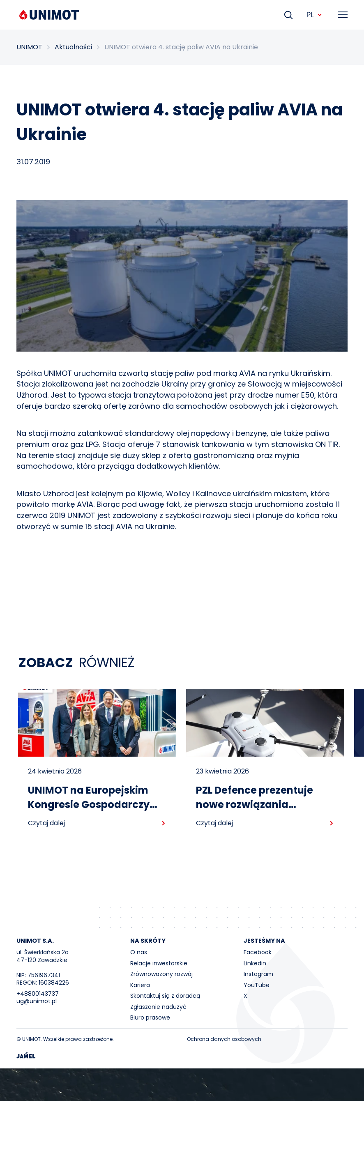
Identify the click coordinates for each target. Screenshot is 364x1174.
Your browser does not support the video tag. (182, 1084)
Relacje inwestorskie (158, 963)
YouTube (257, 985)
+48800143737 (37, 993)
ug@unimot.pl (36, 1001)
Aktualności (73, 47)
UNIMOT (29, 47)
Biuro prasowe (150, 1017)
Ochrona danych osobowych (224, 1039)
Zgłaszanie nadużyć (158, 1007)
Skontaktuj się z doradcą (165, 995)
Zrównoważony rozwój (161, 974)
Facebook (258, 952)
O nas (138, 952)
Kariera (140, 985)
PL (314, 14)
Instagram (258, 974)
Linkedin (255, 963)
